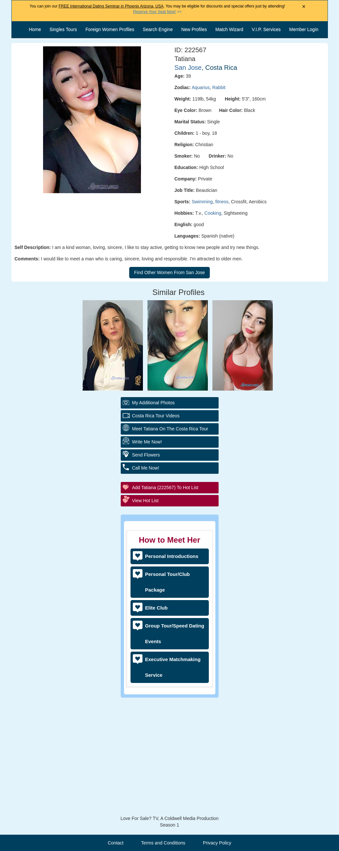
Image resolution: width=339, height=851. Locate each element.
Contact (115, 842)
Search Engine (158, 29)
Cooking (213, 213)
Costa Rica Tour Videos (156, 415)
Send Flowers (146, 454)
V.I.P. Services (266, 29)
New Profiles (194, 29)
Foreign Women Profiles (109, 29)
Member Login (303, 29)
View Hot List (145, 500)
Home (35, 29)
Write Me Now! (147, 441)
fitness (221, 201)
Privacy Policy (217, 842)
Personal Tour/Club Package (167, 582)
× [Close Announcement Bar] (304, 6)
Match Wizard (229, 29)
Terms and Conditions (163, 842)
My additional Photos (153, 402)
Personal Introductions (171, 556)
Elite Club (156, 608)
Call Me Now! (145, 468)
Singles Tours (63, 29)
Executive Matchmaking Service (173, 667)
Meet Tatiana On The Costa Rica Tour (170, 428)
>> (157, 11)
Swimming (202, 201)
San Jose (188, 67)
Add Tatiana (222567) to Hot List (165, 487)
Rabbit (218, 87)
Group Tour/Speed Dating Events (174, 633)
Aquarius (200, 87)
